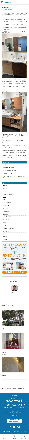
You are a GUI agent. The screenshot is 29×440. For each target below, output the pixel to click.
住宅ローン (5, 214)
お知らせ (5, 185)
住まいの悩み (6, 211)
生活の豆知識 (6, 231)
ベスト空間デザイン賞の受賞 (9, 170)
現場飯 (4, 225)
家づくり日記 (6, 219)
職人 (4, 234)
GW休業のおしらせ (7, 173)
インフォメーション (7, 194)
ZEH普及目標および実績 (8, 167)
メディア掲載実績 (7, 202)
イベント (5, 188)
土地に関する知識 (7, 216)
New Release (6, 164)
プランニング (6, 199)
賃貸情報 (5, 239)
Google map (14, 415)
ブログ (4, 197)
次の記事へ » (21, 388)
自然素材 (5, 236)
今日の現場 (5, 208)
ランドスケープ (6, 205)
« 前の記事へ (14, 388)
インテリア (5, 191)
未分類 (4, 222)
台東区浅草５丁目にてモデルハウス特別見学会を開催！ (14, 177)
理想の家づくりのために (8, 228)
